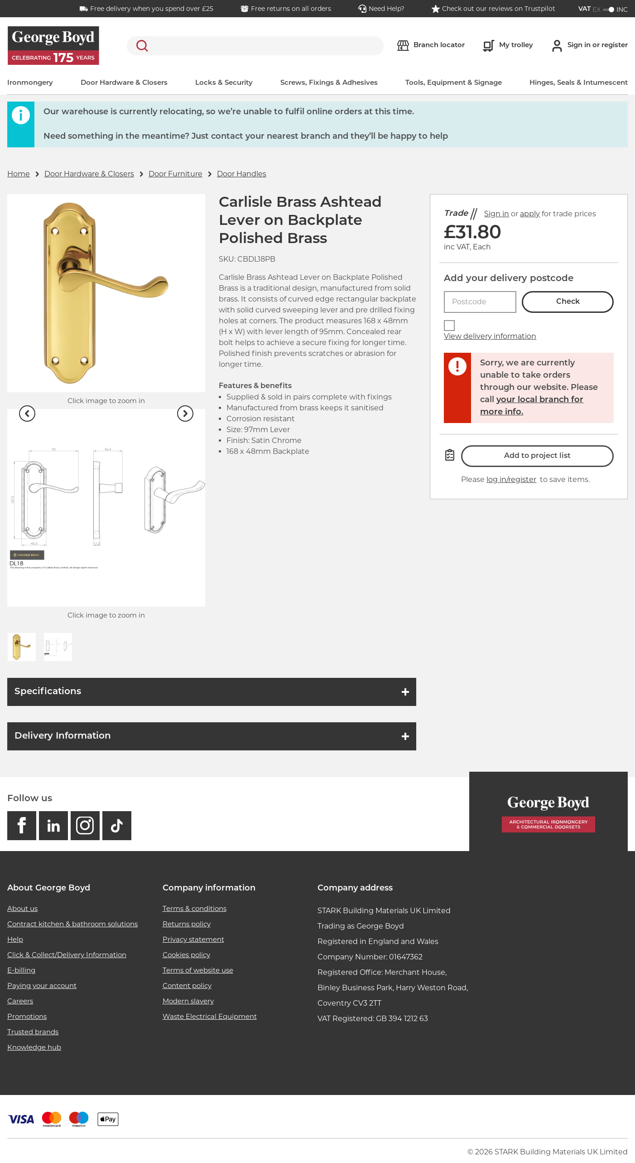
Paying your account (42, 985)
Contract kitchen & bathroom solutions (72, 924)
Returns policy (187, 924)
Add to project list (537, 456)
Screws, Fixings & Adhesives (329, 83)
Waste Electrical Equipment (210, 1016)
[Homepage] (548, 812)
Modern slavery (188, 1001)
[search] (255, 45)
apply (530, 213)
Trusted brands (32, 1031)
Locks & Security (224, 83)
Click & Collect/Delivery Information (66, 954)
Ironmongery (30, 83)
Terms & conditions (194, 908)
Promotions (27, 1016)
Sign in (496, 213)
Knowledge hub (34, 1047)
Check (568, 302)
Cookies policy (186, 954)
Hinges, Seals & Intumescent (578, 83)
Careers (20, 1001)
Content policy (187, 985)
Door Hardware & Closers (124, 83)
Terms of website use (198, 970)
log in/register (511, 479)
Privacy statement (193, 939)
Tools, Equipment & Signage (453, 83)
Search (140, 45)
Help (15, 939)
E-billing (21, 970)
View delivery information (490, 336)
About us (22, 908)
